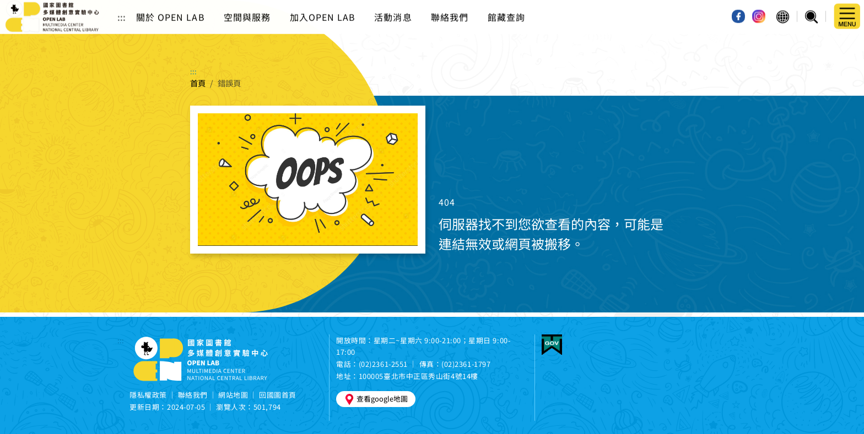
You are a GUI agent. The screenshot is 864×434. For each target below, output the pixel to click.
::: (121, 7)
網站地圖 (233, 394)
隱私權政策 (148, 394)
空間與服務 (247, 7)
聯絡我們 (449, 7)
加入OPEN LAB (323, 7)
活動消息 (393, 7)
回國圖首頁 (277, 394)
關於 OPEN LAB (170, 7)
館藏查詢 (506, 7)
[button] (783, 8)
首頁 (198, 83)
